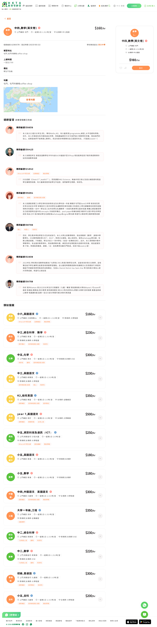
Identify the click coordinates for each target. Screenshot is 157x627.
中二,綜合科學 (26, 532)
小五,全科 (23, 595)
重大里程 (39, 621)
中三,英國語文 (26, 373)
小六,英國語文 (26, 314)
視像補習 (49, 621)
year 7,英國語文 (27, 414)
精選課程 (59, 621)
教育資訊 (19, 621)
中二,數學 (23, 551)
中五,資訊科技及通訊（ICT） (35, 432)
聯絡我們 (69, 621)
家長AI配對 (103, 621)
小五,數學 (23, 473)
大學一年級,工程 (27, 510)
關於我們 (9, 621)
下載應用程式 (80, 621)
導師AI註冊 (114, 621)
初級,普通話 (24, 573)
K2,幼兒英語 (25, 395)
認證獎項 (29, 621)
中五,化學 (23, 354)
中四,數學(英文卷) (25, 28)
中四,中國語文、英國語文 (32, 491)
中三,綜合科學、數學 (30, 332)
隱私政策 (92, 621)
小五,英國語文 (26, 454)
